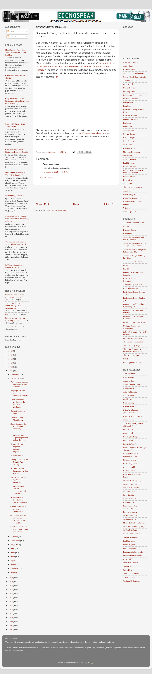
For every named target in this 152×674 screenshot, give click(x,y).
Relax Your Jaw (129, 166)
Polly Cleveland (129, 548)
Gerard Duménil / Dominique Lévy (130, 455)
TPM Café (127, 183)
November (15, 378)
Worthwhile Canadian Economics (132, 203)
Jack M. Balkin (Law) (132, 480)
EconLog (127, 106)
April (13, 560)
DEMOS (126, 265)
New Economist (129, 159)
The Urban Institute (131, 355)
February (15, 568)
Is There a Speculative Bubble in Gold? (14, 266)
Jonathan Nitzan (129, 498)
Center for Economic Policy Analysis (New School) (134, 244)
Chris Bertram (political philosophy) (133, 424)
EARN (126, 269)
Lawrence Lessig (130, 512)
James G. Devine (130, 484)
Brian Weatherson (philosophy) (130, 411)
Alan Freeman (129, 374)
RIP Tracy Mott (16, 455)
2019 (11, 581)
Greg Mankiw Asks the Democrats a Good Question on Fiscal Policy (17, 101)
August (14, 545)
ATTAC (126, 226)
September (15, 541)
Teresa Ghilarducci (131, 573)
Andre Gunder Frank (131, 384)
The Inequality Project (132, 345)
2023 (11, 363)
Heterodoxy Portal (130, 288)
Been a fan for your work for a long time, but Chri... (16, 319)
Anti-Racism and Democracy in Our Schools (19, 470)
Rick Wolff (127, 559)
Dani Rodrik (128, 84)
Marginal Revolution (131, 152)
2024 (11, 359)
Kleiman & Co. (129, 148)
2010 (11, 617)
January (14, 572)
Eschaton (127, 123)
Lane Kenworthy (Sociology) (130, 507)
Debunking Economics (132, 95)
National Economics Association (131, 327)
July (13, 548)
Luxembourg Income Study (134, 322)
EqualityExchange (130, 437)
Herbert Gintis (129, 471)
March (14, 564)
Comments (12, 36)
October (14, 536)
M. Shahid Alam (130, 515)
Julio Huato (128, 145)
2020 (11, 577)
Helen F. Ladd (129, 467)
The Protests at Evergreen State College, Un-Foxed (15, 243)
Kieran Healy (128, 502)
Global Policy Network (132, 284)
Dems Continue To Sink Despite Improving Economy (18, 427)
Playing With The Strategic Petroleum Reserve (19, 393)
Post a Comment (46, 178)
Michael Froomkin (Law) (133, 526)
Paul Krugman (129, 163)
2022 (11, 367)
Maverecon (127, 155)
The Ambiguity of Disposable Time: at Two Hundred (75, 66)
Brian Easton (128, 406)
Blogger (91, 662)
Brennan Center (129, 230)
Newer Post (42, 204)
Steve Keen (128, 566)
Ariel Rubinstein (130, 392)
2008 (11, 625)
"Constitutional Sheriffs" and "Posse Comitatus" (19, 500)
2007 (11, 629)
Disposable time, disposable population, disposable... (17, 448)
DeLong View (129, 91)
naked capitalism (130, 211)
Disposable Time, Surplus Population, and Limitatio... (18, 490)
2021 (11, 371)
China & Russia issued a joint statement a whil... (15, 296)
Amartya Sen (128, 381)
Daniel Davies (129, 88)
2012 (11, 609)
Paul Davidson (129, 541)
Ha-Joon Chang (129, 460)
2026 (11, 351)
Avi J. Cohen (128, 395)
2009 (11, 621)
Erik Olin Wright (130, 444)
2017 (11, 589)
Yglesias (126, 208)
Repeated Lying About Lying (16, 418)
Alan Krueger (128, 377)
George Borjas (129, 134)
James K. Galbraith (131, 488)
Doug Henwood (129, 102)
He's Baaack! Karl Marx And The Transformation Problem (15, 52)
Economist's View (130, 119)
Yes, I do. (9, 326)
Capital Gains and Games (133, 73)
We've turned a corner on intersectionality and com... (19, 384)
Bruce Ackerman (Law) (132, 416)
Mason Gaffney (129, 519)
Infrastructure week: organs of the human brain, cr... (18, 479)
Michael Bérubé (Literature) (134, 523)
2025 (11, 355)
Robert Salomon (129, 176)
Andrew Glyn (128, 388)
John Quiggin (128, 141)
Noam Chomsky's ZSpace (133, 534)
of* (6, 314)
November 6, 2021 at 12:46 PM (55, 172)
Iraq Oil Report (129, 137)
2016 (11, 593)
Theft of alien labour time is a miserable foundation (19, 529)
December (15, 374)
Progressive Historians (132, 555)
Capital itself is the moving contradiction (18, 508)
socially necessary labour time (92, 133)
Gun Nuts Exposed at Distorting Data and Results (16, 150)
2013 (11, 605)
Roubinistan (128, 180)
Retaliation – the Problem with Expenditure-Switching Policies (17, 218)
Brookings (127, 233)
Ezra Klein (127, 126)
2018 (11, 585)
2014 (11, 601)
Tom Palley (128, 191)
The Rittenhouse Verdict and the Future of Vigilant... (17, 403)
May (13, 556)
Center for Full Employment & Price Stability (134, 250)
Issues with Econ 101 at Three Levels (15, 125)
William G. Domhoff (131, 581)
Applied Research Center (133, 223)
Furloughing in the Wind (15, 196)
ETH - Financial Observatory (129, 279)
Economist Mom (130, 116)
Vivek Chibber (129, 577)
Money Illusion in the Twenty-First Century (19, 462)
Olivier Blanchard (130, 537)
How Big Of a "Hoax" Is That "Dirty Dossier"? (15, 173)
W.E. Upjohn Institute (132, 362)
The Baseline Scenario (132, 187)
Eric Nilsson (128, 440)
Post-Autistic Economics (133, 338)
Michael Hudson (130, 530)
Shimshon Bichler (130, 563)
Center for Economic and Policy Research (133, 238)
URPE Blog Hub (130, 194)
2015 (11, 597)
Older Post (110, 204)
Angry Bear (128, 66)
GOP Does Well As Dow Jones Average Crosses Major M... (18, 519)
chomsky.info (128, 420)
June (13, 553)
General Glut (128, 130)
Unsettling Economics (132, 198)
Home (76, 204)
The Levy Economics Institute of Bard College (133, 350)
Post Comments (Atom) (56, 210)
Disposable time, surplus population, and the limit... (19, 437)
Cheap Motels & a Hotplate (134, 77)
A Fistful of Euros (130, 62)
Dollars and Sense (130, 99)
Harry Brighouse (130, 463)
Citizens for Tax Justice (132, 261)
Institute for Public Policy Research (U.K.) (133, 305)
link (56, 76)
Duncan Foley (129, 433)
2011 (11, 613)
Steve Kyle (127, 570)
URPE (125, 359)
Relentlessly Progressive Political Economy (133, 171)
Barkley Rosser (129, 399)
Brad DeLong (128, 403)
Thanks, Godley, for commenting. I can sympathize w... (13, 305)
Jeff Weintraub (129, 491)
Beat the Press (129, 69)
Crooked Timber (130, 80)
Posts (10, 31)
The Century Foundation (133, 342)
